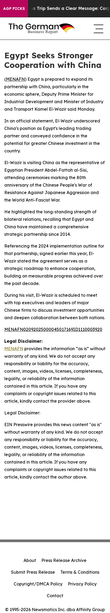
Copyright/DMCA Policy (38, 584)
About (29, 560)
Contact (55, 595)
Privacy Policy (82, 584)
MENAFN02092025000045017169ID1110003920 (53, 329)
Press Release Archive (64, 560)
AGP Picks (14, 8)
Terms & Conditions (79, 572)
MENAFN (15, 79)
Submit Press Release (33, 572)
